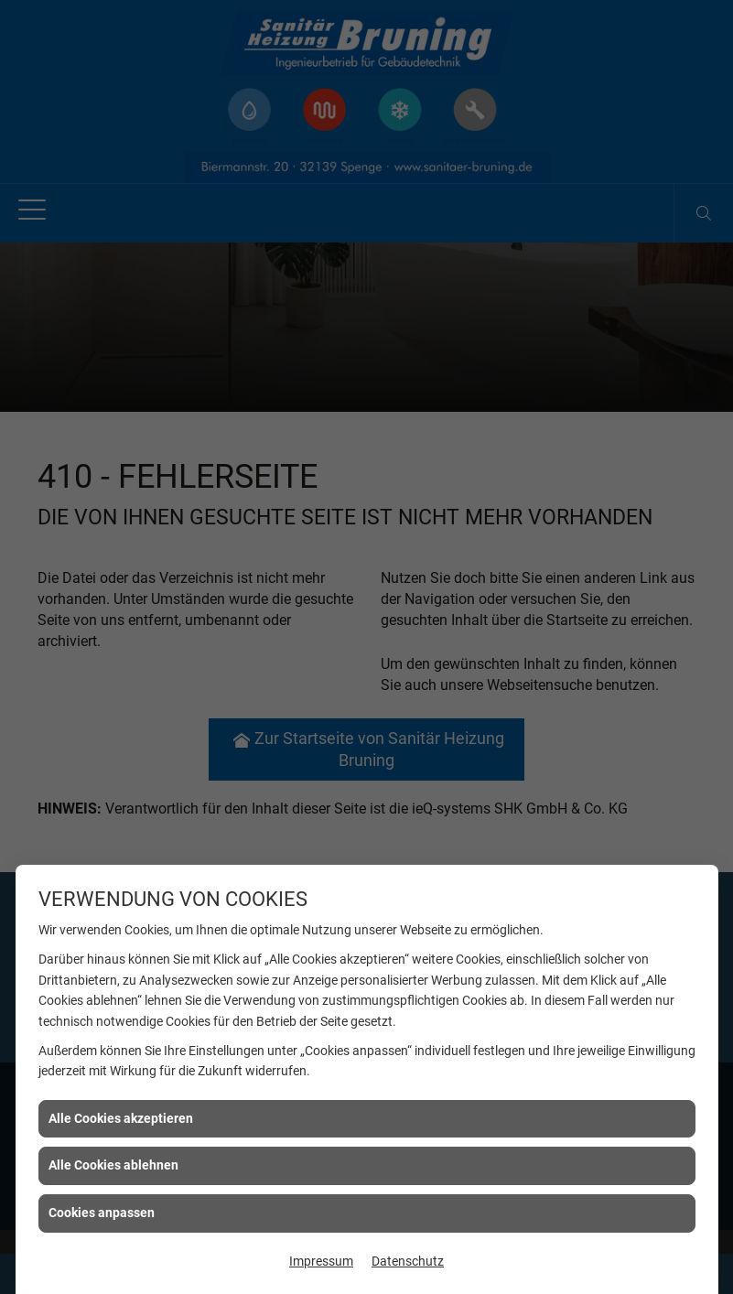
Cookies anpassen (102, 1212)
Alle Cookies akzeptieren (121, 1118)
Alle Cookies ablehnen (113, 1165)
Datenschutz (408, 1261)
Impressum (321, 1261)
